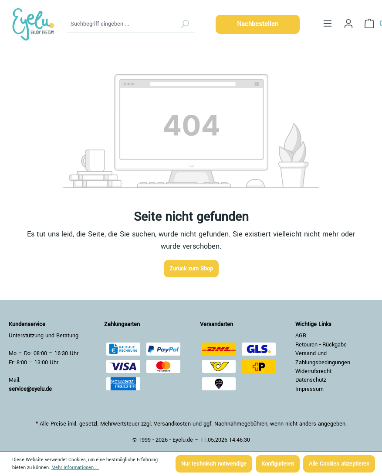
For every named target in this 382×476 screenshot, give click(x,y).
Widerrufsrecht (313, 371)
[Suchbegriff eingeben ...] (121, 24)
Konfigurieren (277, 464)
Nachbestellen (257, 24)
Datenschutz (310, 380)
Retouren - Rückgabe (321, 345)
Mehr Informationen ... (75, 467)
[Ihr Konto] (348, 24)
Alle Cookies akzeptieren (339, 464)
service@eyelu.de (30, 389)
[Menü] (327, 24)
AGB (300, 336)
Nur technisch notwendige (214, 464)
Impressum (309, 389)
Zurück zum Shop (191, 269)
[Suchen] (185, 24)
